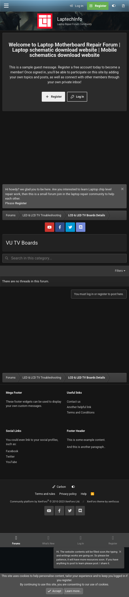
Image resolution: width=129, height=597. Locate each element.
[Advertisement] (64, 149)
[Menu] (6, 6)
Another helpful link (79, 407)
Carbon (59, 486)
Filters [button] (119, 270)
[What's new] (123, 6)
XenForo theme (95, 501)
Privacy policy (68, 494)
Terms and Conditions (81, 412)
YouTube (11, 462)
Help (84, 494)
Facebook (12, 451)
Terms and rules (45, 494)
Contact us (74, 401)
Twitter (10, 456)
